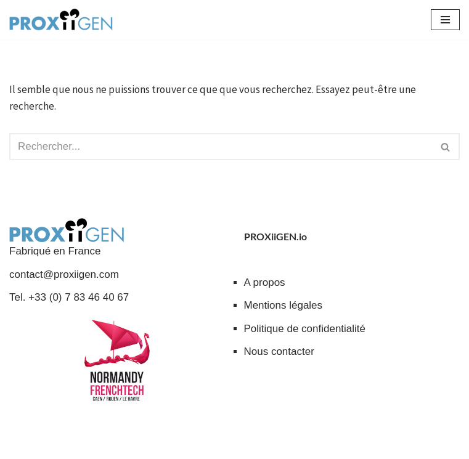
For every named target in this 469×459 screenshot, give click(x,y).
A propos (264, 282)
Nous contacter (279, 351)
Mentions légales (283, 305)
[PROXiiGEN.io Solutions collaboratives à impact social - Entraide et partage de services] (61, 20)
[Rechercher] (220, 146)
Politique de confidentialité (305, 329)
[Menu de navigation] (445, 19)
